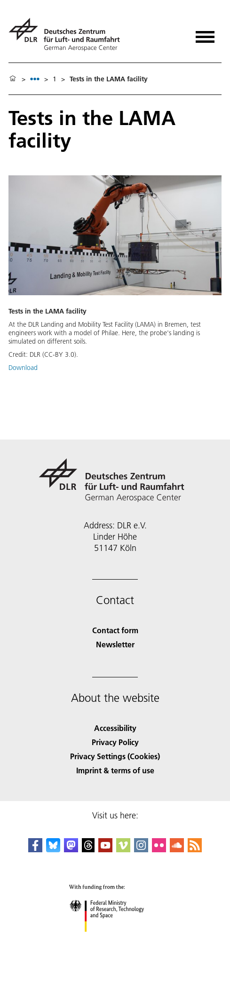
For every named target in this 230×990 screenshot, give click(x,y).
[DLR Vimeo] (123, 849)
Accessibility (115, 728)
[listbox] (35, 79)
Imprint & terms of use (115, 770)
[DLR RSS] (195, 849)
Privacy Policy (115, 742)
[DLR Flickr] (159, 849)
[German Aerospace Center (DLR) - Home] (67, 34)
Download (23, 367)
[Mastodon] (71, 849)
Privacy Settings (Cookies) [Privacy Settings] (115, 756)
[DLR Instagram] (141, 849)
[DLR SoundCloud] (177, 849)
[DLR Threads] (88, 849)
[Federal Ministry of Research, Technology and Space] (115, 940)
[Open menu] (205, 33)
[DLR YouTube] (105, 849)
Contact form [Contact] (115, 630)
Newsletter (115, 644)
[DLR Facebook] (35, 849)
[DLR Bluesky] (53, 849)
